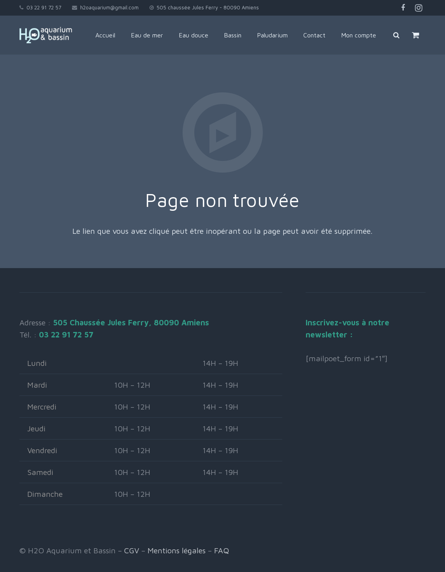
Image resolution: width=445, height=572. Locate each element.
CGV (131, 550)
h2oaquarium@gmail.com (109, 7)
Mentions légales (177, 550)
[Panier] (423, 35)
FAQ (221, 550)
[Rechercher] (403, 35)
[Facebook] (403, 8)
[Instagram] (419, 8)
